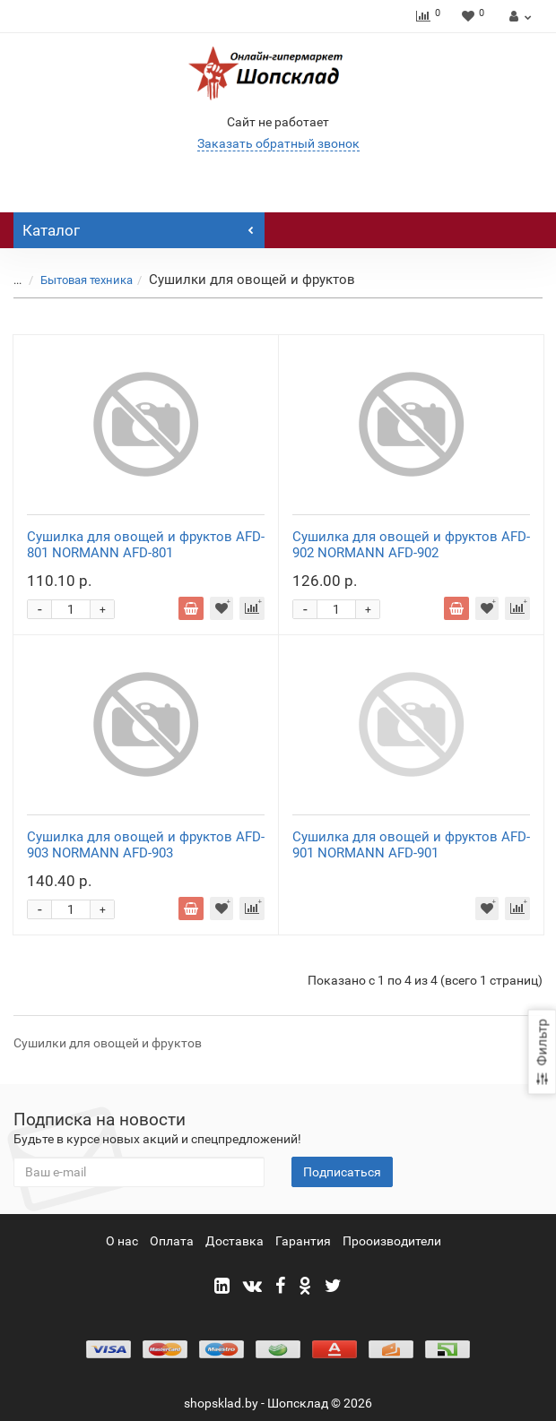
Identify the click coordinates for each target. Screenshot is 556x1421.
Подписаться (342, 1172)
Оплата (172, 1241)
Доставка (234, 1241)
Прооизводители (392, 1241)
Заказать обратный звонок (278, 143)
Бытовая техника (86, 280)
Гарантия (303, 1241)
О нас (122, 1241)
